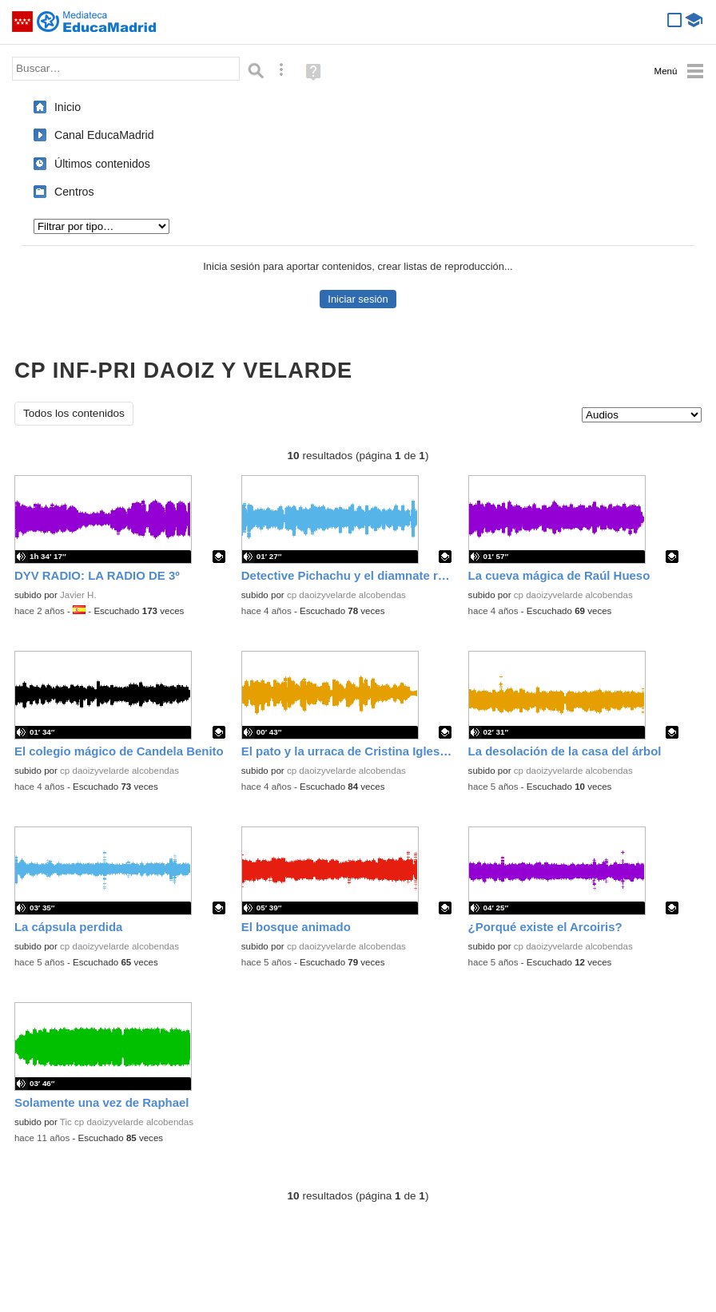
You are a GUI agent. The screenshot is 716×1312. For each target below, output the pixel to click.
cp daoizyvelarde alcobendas (346, 595)
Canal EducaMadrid (104, 135)
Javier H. (78, 595)
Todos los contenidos (74, 413)
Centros (74, 191)
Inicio (67, 107)
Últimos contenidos (102, 163)
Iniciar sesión (358, 299)
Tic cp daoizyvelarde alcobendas (126, 1122)
